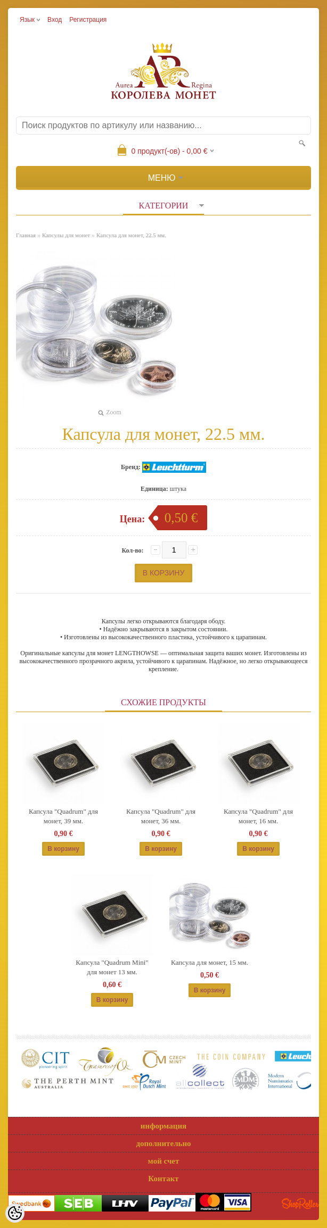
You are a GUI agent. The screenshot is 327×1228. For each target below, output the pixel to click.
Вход (54, 19)
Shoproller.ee (300, 1203)
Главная (26, 235)
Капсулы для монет (66, 235)
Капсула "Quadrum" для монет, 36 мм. (160, 816)
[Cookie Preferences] (14, 1213)
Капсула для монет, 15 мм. (209, 962)
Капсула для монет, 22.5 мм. (131, 235)
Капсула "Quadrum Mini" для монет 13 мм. (112, 967)
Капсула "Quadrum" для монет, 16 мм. (258, 816)
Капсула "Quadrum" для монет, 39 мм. (63, 816)
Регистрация (88, 19)
